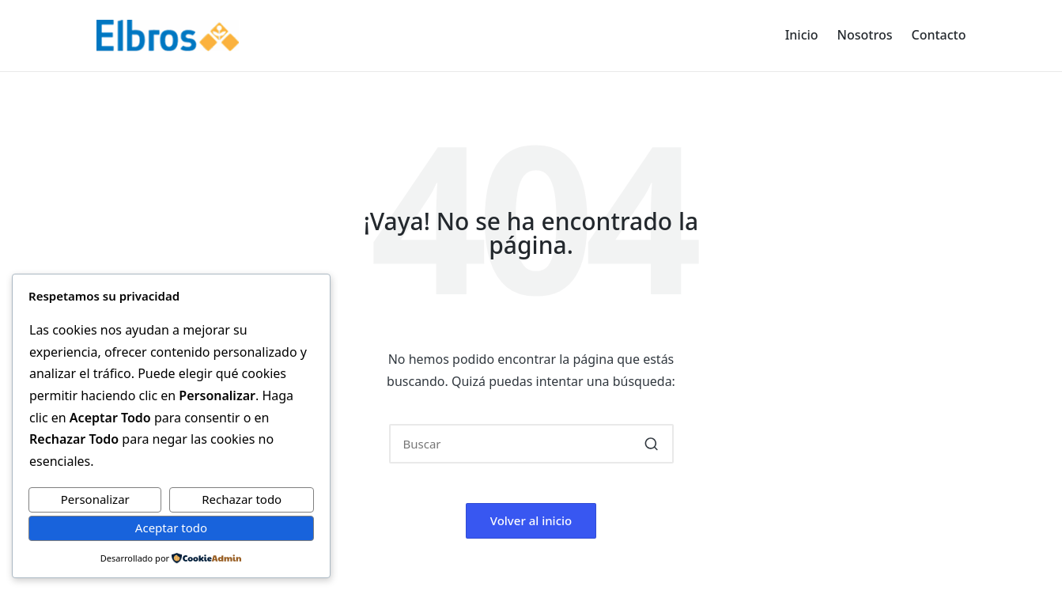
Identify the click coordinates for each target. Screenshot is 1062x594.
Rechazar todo (242, 499)
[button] (652, 443)
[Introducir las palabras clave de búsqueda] (531, 443)
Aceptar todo (171, 527)
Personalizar (95, 499)
